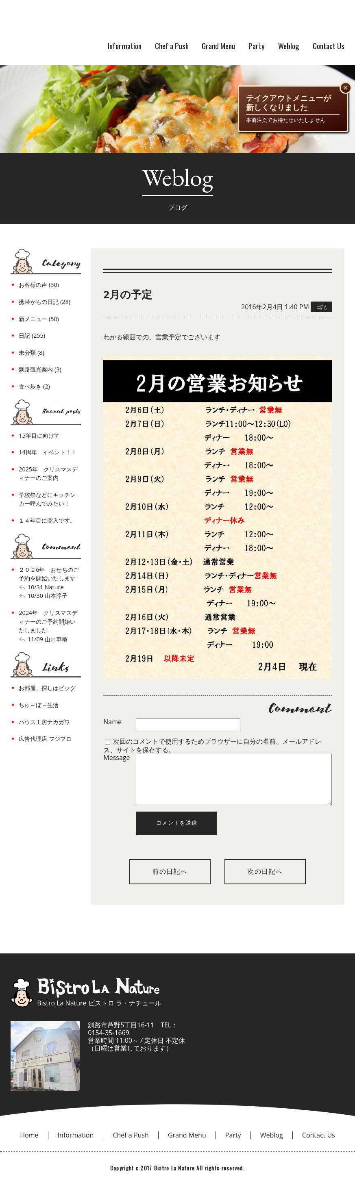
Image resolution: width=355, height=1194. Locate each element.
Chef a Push (172, 46)
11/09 (35, 639)
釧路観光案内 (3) (40, 369)
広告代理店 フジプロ (45, 738)
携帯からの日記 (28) (44, 302)
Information (125, 46)
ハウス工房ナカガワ (44, 722)
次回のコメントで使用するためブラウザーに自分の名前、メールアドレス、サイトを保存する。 (212, 745)
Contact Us (328, 46)
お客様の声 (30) (39, 285)
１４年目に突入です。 (47, 520)
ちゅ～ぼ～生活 (39, 705)
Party (256, 46)
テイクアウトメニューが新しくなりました (288, 103)
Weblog (288, 46)
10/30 (35, 595)
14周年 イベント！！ (47, 452)
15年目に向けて (39, 435)
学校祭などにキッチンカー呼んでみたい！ (47, 499)
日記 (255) (32, 335)
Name (112, 722)
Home (29, 1144)
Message (116, 758)
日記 (321, 306)
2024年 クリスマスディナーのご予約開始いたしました (48, 621)
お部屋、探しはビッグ (47, 688)
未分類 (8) (31, 352)
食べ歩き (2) (34, 386)
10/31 (35, 587)
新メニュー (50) (39, 319)
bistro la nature (114, 20)
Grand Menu (218, 46)
